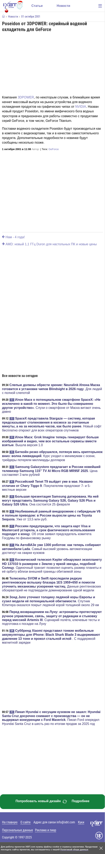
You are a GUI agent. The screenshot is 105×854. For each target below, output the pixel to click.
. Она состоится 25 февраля (50, 500)
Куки (81, 822)
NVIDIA (80, 106)
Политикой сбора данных (74, 849)
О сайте (25, 822)
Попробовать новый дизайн (41, 801)
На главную (10, 822)
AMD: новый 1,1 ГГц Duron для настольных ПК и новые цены (49, 244)
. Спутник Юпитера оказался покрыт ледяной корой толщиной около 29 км (50, 601)
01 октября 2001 (30, 16)
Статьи (37, 5)
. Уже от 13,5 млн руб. (51, 515)
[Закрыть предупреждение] (101, 848)
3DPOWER (26, 97)
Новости (63, 5)
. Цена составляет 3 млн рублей (51, 470)
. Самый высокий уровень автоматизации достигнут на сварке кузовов (51, 548)
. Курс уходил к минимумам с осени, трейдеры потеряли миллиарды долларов (52, 455)
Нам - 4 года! (13, 237)
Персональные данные (17, 830)
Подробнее (80, 801)
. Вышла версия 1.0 (50, 441)
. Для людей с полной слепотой (52, 389)
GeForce (54, 149)
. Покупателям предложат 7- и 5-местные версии (47, 485)
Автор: (36, 149)
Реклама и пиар (45, 830)
